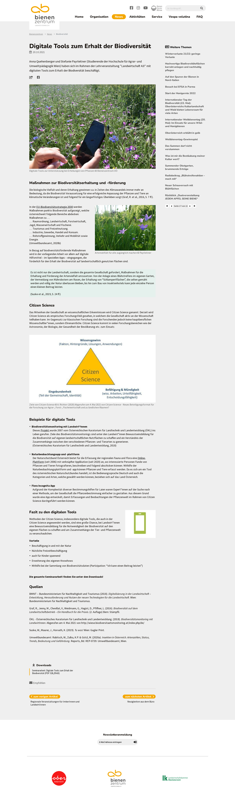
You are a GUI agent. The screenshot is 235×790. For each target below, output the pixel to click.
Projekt (45, 430)
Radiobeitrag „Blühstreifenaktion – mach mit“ (185, 177)
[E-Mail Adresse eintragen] (115, 742)
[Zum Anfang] (167, 206)
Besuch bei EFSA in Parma (180, 86)
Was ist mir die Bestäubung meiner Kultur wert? (185, 157)
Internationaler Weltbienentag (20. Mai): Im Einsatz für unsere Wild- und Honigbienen (185, 123)
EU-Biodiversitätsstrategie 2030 (54, 207)
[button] (32, 77)
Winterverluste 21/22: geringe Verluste (182, 55)
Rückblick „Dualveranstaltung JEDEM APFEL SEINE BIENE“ (182, 197)
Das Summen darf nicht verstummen (178, 147)
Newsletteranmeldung (117, 734)
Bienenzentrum (36, 34)
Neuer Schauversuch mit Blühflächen (179, 187)
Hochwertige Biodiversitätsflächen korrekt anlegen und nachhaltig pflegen (185, 67)
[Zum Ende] (194, 206)
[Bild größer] (92, 126)
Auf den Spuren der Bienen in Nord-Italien (182, 78)
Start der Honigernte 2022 (180, 93)
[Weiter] (190, 206)
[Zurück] (171, 206)
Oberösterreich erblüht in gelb (182, 133)
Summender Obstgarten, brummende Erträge (179, 167)
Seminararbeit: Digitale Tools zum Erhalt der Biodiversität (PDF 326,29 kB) (52, 672)
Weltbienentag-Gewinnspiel (181, 139)
